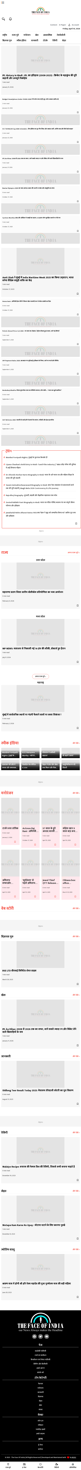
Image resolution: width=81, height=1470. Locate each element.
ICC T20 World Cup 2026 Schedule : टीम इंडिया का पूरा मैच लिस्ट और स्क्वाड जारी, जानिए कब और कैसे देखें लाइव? (37, 129)
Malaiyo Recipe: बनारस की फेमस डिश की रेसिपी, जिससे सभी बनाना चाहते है (38, 1167)
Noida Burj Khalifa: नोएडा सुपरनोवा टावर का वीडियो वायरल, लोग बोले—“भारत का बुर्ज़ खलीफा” (32, 390)
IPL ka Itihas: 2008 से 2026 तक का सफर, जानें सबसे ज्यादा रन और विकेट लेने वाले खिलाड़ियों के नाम (32, 158)
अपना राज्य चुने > (74, 552)
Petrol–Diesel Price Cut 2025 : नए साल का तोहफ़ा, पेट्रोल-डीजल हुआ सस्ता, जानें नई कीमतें (30, 331)
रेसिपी (54, 40)
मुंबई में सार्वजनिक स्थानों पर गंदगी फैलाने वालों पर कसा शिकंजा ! (31, 715)
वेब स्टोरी (40, 1467)
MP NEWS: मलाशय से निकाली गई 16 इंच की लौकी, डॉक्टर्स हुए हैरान (33, 649)
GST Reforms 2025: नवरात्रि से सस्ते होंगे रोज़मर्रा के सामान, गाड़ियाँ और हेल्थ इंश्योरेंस (28, 420)
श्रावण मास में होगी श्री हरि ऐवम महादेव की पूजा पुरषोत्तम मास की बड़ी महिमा (36, 1284)
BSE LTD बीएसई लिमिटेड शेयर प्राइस (19, 971)
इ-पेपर (24, 1467)
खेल (36, 35)
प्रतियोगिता (73, 1467)
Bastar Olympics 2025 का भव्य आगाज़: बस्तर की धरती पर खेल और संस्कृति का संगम (28, 188)
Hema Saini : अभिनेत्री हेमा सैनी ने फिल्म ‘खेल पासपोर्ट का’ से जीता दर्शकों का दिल (26, 301)
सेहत (64, 40)
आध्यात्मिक (47, 35)
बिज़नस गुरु (7, 40)
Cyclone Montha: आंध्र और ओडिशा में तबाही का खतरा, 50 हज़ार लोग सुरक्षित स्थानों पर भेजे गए (31, 217)
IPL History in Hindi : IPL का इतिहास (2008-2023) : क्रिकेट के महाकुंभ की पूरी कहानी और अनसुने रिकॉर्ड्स (39, 76)
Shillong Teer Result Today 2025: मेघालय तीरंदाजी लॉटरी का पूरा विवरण (37, 1090)
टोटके (45, 40)
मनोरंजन (27, 35)
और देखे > (76, 743)
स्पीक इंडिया (21, 40)
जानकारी (34, 40)
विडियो (56, 1467)
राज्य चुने (15, 35)
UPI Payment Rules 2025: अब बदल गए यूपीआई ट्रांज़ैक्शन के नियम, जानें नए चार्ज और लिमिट (30, 360)
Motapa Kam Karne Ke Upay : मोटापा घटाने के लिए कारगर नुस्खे (33, 1225)
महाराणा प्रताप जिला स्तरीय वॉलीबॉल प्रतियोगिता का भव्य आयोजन (32, 592)
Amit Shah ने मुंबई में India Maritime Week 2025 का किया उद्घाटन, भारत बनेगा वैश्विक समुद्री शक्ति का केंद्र (38, 279)
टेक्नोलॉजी (61, 35)
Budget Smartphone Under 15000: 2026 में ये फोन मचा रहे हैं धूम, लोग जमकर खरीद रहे (30, 99)
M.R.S (74, 1457)
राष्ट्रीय (4, 35)
